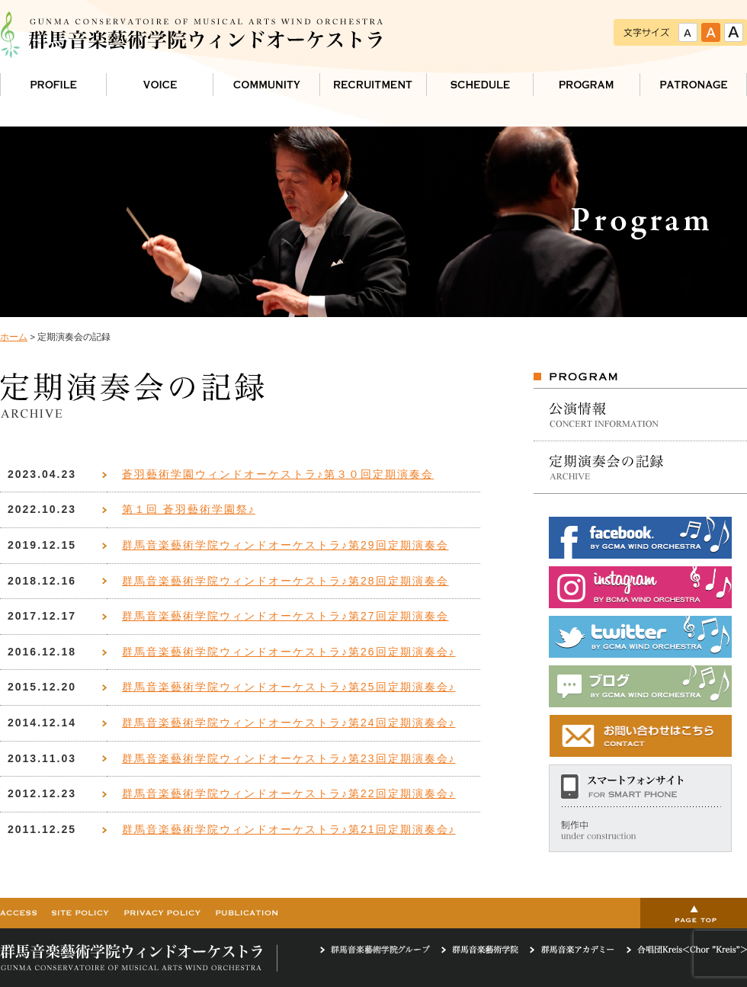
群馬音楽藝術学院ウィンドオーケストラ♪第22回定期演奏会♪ (289, 793)
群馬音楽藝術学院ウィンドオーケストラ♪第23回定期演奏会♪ (289, 758)
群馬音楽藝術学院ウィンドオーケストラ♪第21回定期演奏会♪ (289, 829)
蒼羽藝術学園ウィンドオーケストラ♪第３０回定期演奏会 (278, 474)
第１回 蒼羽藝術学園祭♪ (188, 509)
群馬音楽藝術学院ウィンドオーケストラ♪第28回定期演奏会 (285, 581)
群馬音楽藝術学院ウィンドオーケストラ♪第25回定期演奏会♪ (289, 687)
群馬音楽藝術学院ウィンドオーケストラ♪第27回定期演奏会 (285, 616)
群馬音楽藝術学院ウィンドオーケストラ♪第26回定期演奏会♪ (289, 652)
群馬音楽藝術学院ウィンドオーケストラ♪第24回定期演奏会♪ (289, 722)
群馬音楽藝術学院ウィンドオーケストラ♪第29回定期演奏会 (285, 545)
